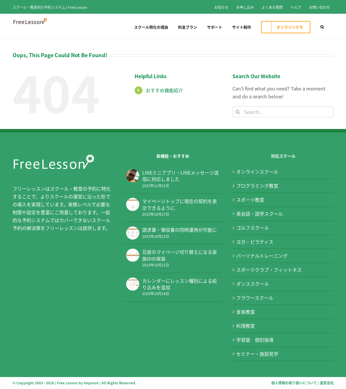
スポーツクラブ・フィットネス (269, 269)
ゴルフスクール (252, 227)
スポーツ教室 (250, 199)
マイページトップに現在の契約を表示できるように (179, 204)
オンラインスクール (257, 171)
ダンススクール (252, 283)
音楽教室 (245, 311)
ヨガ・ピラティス (254, 241)
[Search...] (283, 111)
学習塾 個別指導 (255, 339)
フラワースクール (254, 297)
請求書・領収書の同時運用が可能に (179, 229)
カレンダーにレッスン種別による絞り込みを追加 (179, 284)
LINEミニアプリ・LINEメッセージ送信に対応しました (180, 175)
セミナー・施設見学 (257, 353)
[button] (322, 26)
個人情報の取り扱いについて (294, 382)
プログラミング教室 (257, 185)
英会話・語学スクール (259, 213)
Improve (91, 382)
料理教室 (245, 325)
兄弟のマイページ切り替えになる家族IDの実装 (179, 255)
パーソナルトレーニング (262, 255)
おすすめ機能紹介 (164, 90)
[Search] (238, 111)
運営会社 (327, 382)
